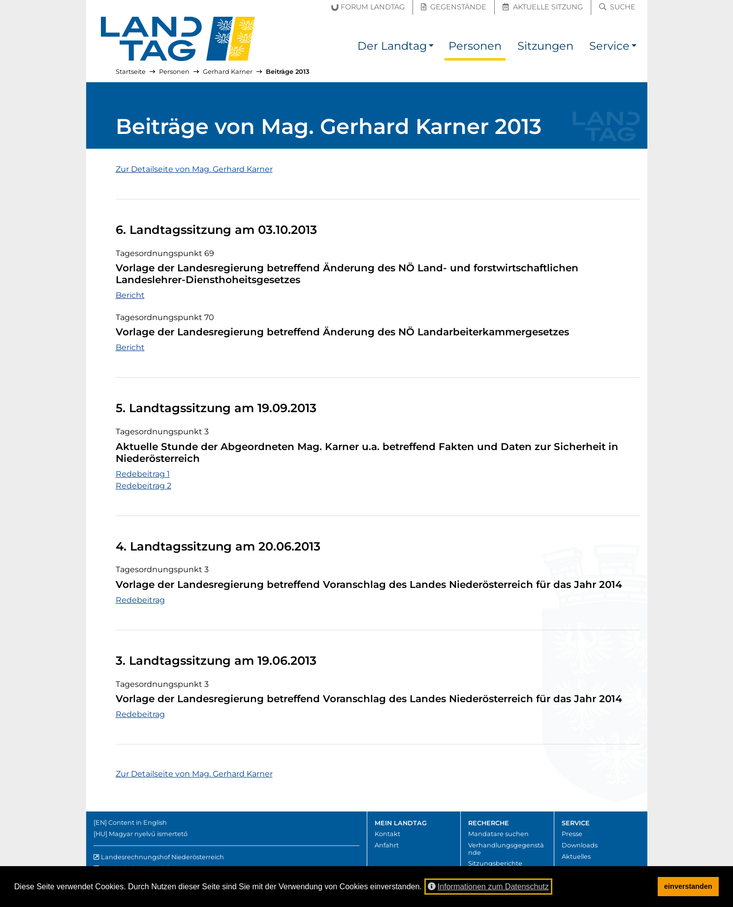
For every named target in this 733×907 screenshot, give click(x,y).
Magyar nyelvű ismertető (148, 834)
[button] (431, 47)
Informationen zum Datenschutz (488, 886)
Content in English (137, 822)
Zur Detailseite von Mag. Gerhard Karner (194, 169)
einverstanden (688, 886)
